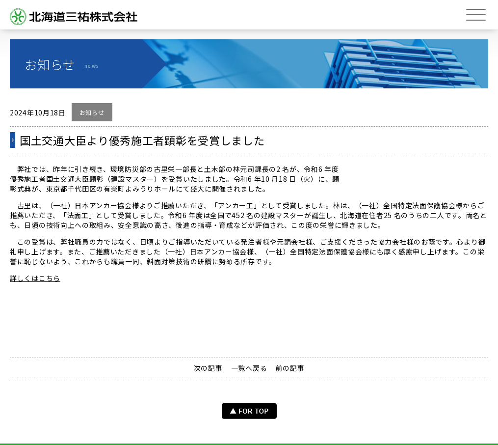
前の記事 (289, 368)
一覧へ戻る (249, 368)
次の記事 (208, 368)
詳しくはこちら (35, 278)
